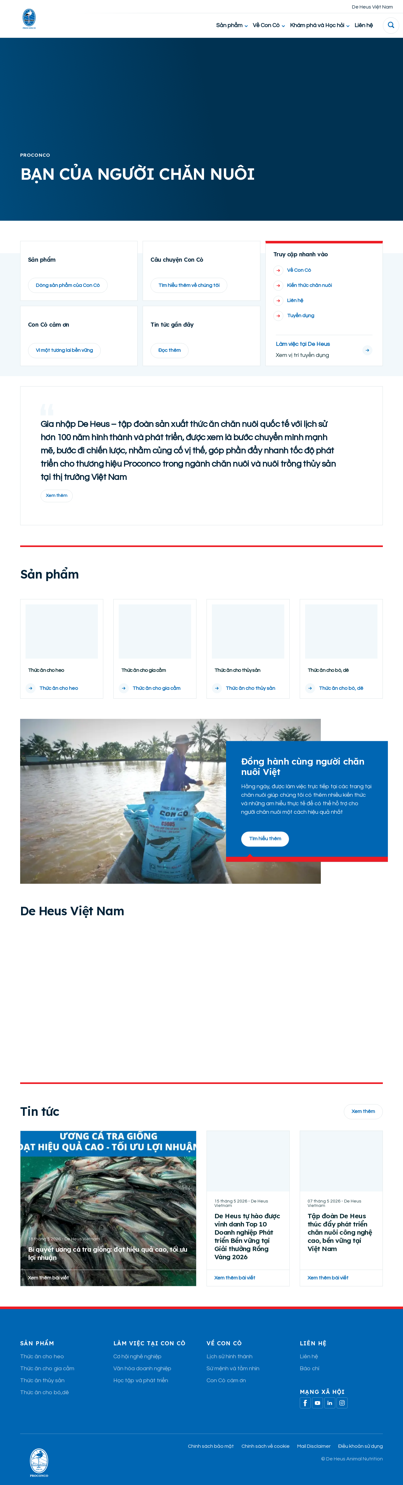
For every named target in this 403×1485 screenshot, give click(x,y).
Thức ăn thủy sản (42, 1394)
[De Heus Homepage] (24, 19)
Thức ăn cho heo (42, 1370)
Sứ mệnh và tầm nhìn (233, 1382)
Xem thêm (56, 509)
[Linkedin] (329, 1416)
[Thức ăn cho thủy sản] (248, 662)
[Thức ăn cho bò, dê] (341, 662)
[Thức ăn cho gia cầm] (154, 662)
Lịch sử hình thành (230, 1370)
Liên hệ (364, 25)
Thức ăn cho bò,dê (44, 1406)
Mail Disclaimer (314, 1459)
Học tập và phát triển (140, 1394)
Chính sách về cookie (265, 1459)
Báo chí (309, 1382)
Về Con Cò (269, 25)
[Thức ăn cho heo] (61, 662)
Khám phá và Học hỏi (319, 25)
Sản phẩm (232, 25)
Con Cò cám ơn (226, 1394)
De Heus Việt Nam (372, 6)
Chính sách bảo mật (211, 1459)
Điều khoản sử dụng (360, 1459)
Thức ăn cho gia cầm (47, 1382)
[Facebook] (305, 1416)
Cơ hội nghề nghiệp (137, 1370)
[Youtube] (317, 1416)
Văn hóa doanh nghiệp (142, 1382)
